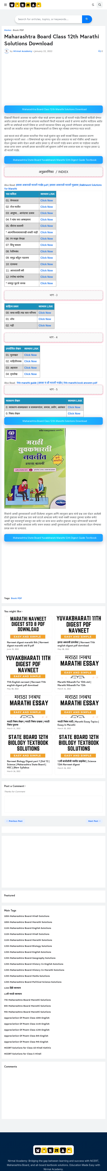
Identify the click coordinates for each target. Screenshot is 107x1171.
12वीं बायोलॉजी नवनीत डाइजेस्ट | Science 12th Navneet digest (77, 763)
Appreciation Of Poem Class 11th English (26, 1024)
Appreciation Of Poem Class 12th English (26, 1029)
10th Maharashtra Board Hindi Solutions (26, 916)
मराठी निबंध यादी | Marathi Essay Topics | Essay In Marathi (78, 723)
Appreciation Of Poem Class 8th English (26, 1035)
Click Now (47, 219)
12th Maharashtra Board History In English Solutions (33, 964)
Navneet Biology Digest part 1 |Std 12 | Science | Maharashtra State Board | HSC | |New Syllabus (28, 764)
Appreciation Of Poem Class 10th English (26, 1018)
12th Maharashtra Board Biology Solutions (28, 946)
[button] (5, 4)
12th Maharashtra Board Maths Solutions (27, 976)
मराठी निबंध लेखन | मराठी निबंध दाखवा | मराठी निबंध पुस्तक (28, 723)
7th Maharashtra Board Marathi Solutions (27, 1000)
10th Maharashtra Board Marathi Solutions (28, 922)
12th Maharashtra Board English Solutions (27, 952)
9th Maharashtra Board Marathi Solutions (27, 1012)
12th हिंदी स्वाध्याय (12, 988)
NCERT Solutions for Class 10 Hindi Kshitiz (27, 1047)
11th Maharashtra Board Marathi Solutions (28, 940)
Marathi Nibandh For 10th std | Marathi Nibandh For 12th (74, 683)
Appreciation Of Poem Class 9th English (26, 1041)
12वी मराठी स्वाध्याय (13, 994)
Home (7, 30)
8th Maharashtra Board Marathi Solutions (27, 1006)
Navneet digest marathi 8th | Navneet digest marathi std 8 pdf (28, 644)
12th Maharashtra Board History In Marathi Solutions (34, 970)
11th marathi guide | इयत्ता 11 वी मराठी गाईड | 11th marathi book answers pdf (56, 383)
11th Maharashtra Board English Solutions (27, 928)
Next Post (93, 821)
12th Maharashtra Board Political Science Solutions (32, 982)
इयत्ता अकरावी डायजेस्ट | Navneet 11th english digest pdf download (76, 644)
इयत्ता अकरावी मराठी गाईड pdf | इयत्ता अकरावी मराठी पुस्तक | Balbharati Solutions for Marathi (53, 187)
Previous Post (16, 821)
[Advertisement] (53, 79)
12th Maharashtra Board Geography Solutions (29, 958)
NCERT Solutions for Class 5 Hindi (22, 1053)
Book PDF (18, 30)
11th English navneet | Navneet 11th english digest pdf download (26, 683)
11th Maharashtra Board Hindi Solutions (26, 934)
